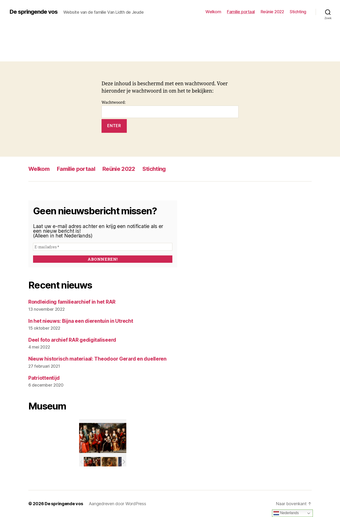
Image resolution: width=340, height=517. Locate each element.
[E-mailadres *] (102, 247)
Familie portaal (241, 11)
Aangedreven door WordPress (117, 503)
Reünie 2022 (272, 11)
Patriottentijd (44, 378)
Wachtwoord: (170, 109)
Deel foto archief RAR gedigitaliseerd (72, 340)
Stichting (298, 11)
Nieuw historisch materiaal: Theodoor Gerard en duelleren (97, 359)
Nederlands (286, 513)
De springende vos (33, 12)
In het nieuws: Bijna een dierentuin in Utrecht (80, 321)
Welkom (213, 11)
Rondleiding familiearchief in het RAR (71, 302)
